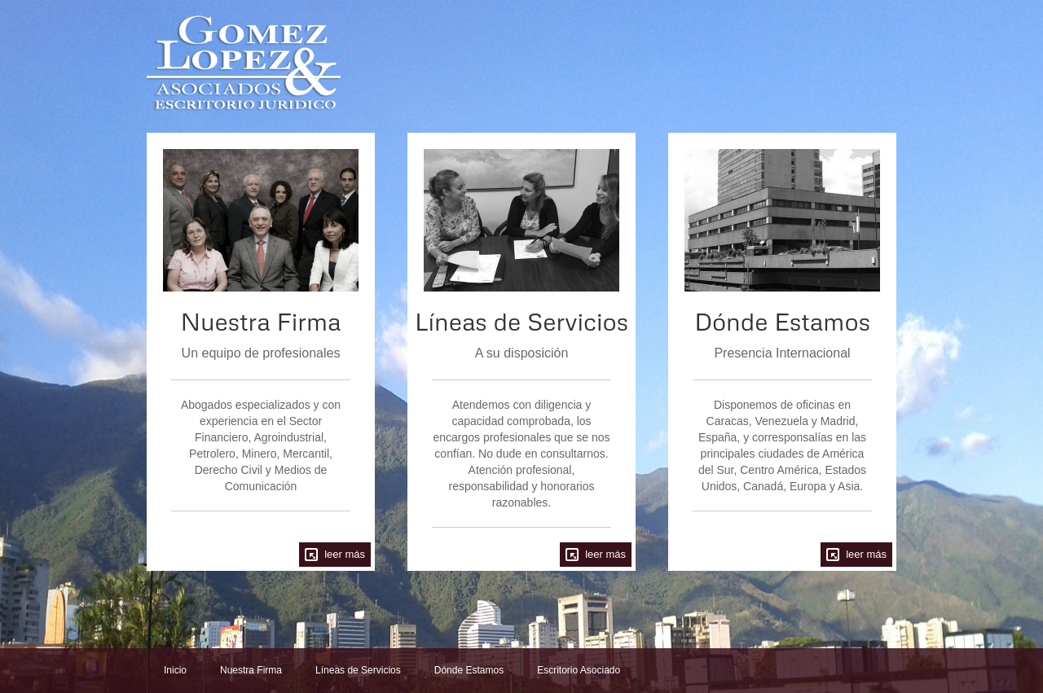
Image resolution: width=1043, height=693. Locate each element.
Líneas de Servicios (358, 670)
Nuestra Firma (251, 670)
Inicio (175, 670)
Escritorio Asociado (578, 670)
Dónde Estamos (469, 670)
